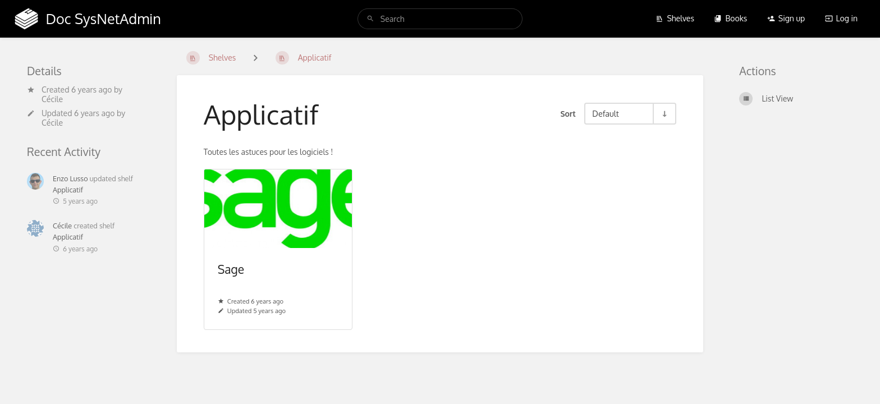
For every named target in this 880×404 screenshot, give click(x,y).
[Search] (370, 19)
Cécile (52, 99)
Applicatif (68, 189)
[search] (440, 18)
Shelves (675, 18)
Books (730, 18)
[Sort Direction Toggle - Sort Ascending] (664, 113)
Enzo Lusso (70, 178)
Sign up (786, 18)
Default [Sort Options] (605, 113)
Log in (841, 18)
